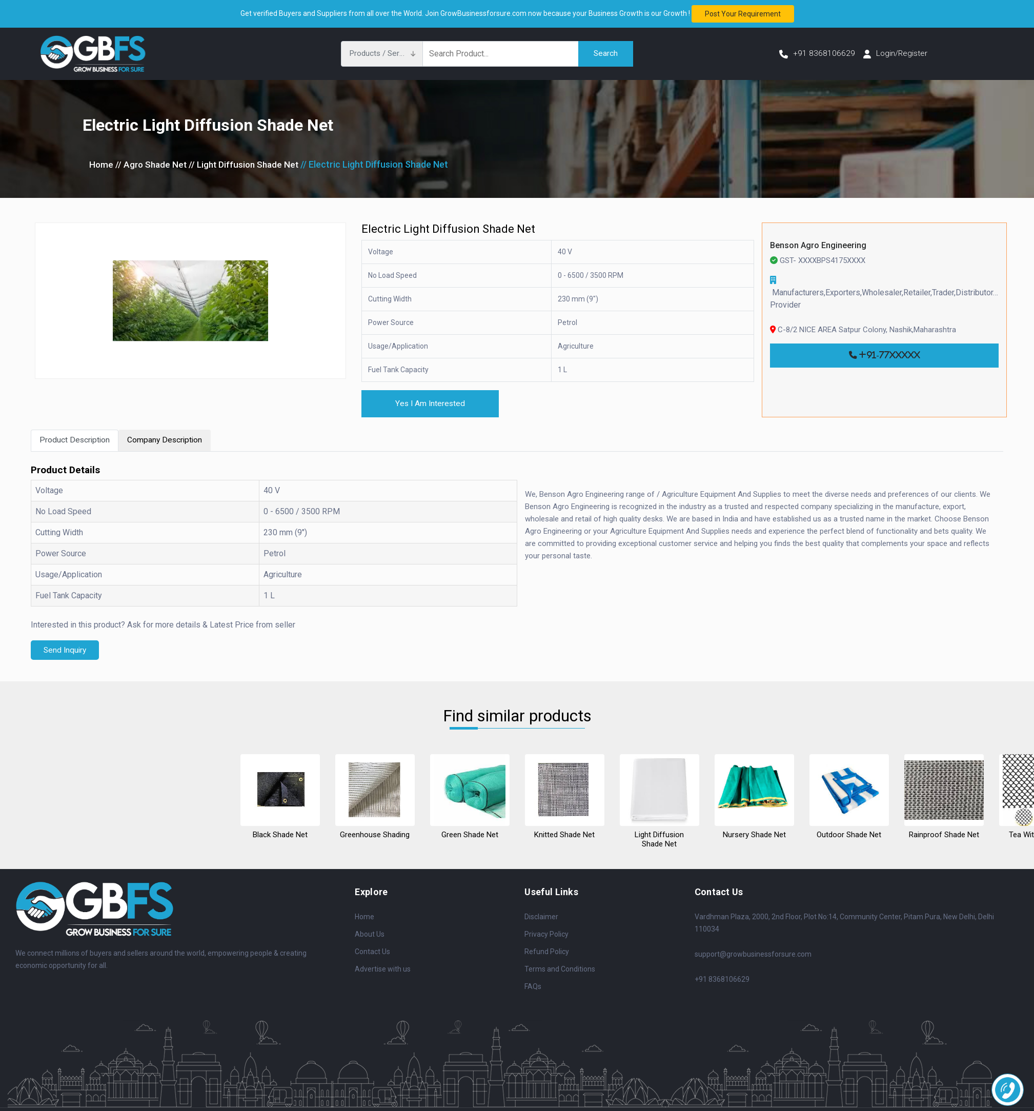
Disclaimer (541, 917)
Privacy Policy (546, 935)
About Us (369, 935)
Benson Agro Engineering (818, 245)
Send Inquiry (66, 651)
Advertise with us (383, 969)
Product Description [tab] (75, 441)
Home (101, 164)
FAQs (532, 987)
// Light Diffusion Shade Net (249, 164)
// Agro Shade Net (153, 164)
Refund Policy (546, 952)
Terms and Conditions (559, 969)
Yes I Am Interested (432, 404)
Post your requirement (743, 14)
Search (605, 53)
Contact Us (372, 952)
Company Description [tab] (167, 441)
